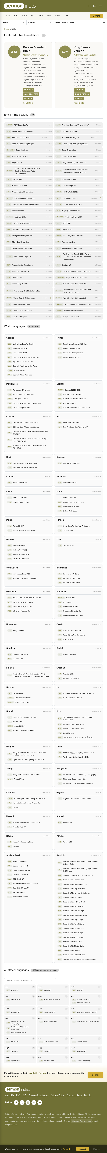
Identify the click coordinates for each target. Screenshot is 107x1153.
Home (6, 29)
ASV (41, 15)
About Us (9, 1095)
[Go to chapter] (104, 22)
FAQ (18, 1095)
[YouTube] (39, 1102)
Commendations (74, 1095)
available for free (38, 1073)
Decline (96, 1149)
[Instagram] (28, 1102)
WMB (57, 15)
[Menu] (100, 6)
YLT (33, 15)
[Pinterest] (33, 1102)
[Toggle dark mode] (94, 6)
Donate (96, 16)
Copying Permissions (38, 1095)
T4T (66, 15)
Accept (83, 1149)
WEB (24, 15)
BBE (49, 15)
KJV (16, 15)
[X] (22, 1102)
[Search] (88, 6)
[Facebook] (16, 1102)
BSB (8, 15)
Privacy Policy (57, 1095)
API (24, 1095)
